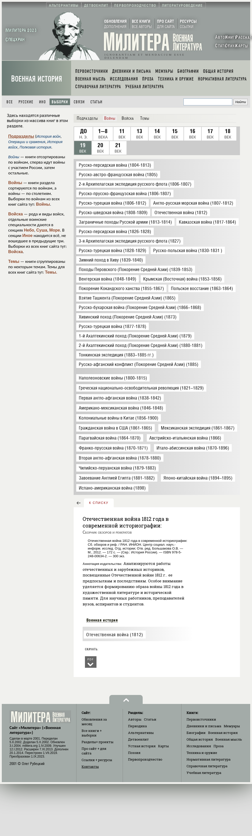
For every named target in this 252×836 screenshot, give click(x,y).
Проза (219, 746)
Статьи (96, 102)
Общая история (200, 739)
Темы (13, 261)
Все (9, 102)
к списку (99, 503)
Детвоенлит (138, 739)
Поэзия (134, 752)
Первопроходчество (145, 759)
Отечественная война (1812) (114, 634)
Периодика (137, 726)
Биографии (196, 732)
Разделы (97, 742)
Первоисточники (201, 719)
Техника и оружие (202, 752)
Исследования (199, 746)
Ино (42, 102)
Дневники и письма (204, 726)
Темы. (51, 272)
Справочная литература (207, 766)
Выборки (60, 102)
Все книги (92, 733)
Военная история (36, 79)
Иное (27, 235)
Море (54, 230)
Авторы (134, 719)
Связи (79, 102)
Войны (15, 183)
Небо (29, 230)
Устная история (142, 746)
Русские (25, 102)
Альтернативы (141, 732)
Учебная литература (204, 772)
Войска (15, 214)
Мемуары (232, 726)
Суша (41, 230)
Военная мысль (228, 739)
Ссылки (97, 760)
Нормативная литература (208, 759)
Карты (163, 746)
